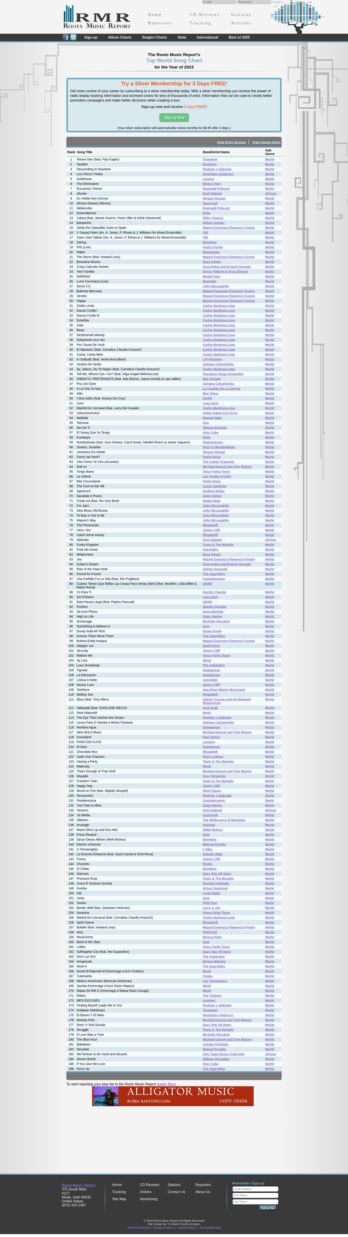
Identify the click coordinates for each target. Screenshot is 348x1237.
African (270, 193)
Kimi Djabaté (212, 193)
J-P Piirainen (212, 359)
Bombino (210, 164)
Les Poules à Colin (217, 476)
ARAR (207, 398)
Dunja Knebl (212, 631)
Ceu (206, 423)
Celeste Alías (213, 854)
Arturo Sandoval (215, 888)
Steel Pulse (211, 646)
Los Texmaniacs (215, 981)
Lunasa (208, 179)
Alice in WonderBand (219, 447)
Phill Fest (210, 903)
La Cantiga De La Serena (221, 388)
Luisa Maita (211, 893)
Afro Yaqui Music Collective (224, 1054)
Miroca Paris (212, 937)
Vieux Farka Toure (216, 471)
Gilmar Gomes (214, 223)
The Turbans (212, 995)
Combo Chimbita (215, 1044)
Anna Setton (212, 496)
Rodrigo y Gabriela (217, 169)
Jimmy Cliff (211, 530)
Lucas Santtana (214, 486)
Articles (241, 23)
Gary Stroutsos (214, 776)
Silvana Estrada (215, 427)
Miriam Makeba (214, 961)
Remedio (209, 281)
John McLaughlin (216, 286)
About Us (202, 1192)
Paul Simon (211, 737)
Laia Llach (210, 403)
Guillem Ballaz (214, 491)
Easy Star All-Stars (217, 873)
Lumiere (209, 742)
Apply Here (166, 1084)
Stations (241, 14)
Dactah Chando (214, 592)
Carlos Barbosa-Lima (219, 305)
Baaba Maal (211, 501)
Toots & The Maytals (218, 544)
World (269, 159)
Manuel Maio (212, 418)
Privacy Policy (163, 1227)
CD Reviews (205, 14)
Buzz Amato (212, 262)
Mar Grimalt (212, 379)
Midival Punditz (214, 844)
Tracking (201, 23)
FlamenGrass (213, 442)
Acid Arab (210, 708)
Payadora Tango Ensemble (223, 374)
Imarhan (209, 825)
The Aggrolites (214, 574)
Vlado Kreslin (213, 247)
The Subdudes (214, 665)
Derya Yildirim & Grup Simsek (225, 271)
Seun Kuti (210, 203)
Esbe (206, 213)
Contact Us (176, 1192)
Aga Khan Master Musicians (224, 689)
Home (155, 14)
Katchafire (210, 549)
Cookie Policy (186, 1227)
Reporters (160, 23)
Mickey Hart (212, 184)
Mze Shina (210, 393)
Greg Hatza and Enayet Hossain (227, 266)
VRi (205, 232)
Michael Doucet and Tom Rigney (227, 466)
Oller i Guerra (213, 218)
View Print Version (231, 142)
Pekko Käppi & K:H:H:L (220, 413)
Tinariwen (210, 159)
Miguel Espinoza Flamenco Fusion (229, 227)
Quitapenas (211, 670)
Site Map (119, 1199)
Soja (206, 626)
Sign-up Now (174, 117)
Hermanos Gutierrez (218, 174)
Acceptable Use (210, 1227)
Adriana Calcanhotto (218, 364)
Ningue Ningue (214, 198)
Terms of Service (138, 1227)
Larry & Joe (211, 908)
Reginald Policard (216, 188)
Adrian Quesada (215, 569)
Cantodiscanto (214, 579)
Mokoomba (211, 252)
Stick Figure (212, 791)
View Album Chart (267, 142)
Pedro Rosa (212, 457)
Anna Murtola (213, 611)
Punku (208, 864)
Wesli (207, 660)
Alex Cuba (210, 432)
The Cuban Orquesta (218, 462)
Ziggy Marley (212, 616)
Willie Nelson (213, 830)
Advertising (148, 1199)
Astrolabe (210, 680)
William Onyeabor (216, 1059)
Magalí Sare (212, 276)
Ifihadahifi (210, 525)
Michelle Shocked (216, 621)
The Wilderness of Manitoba (224, 820)
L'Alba (207, 849)
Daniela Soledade (216, 883)
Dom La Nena (213, 756)
